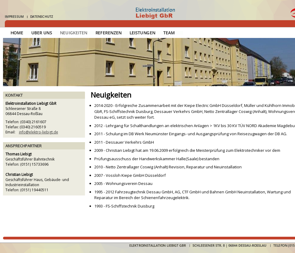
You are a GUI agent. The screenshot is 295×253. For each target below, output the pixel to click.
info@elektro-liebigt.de (38, 132)
